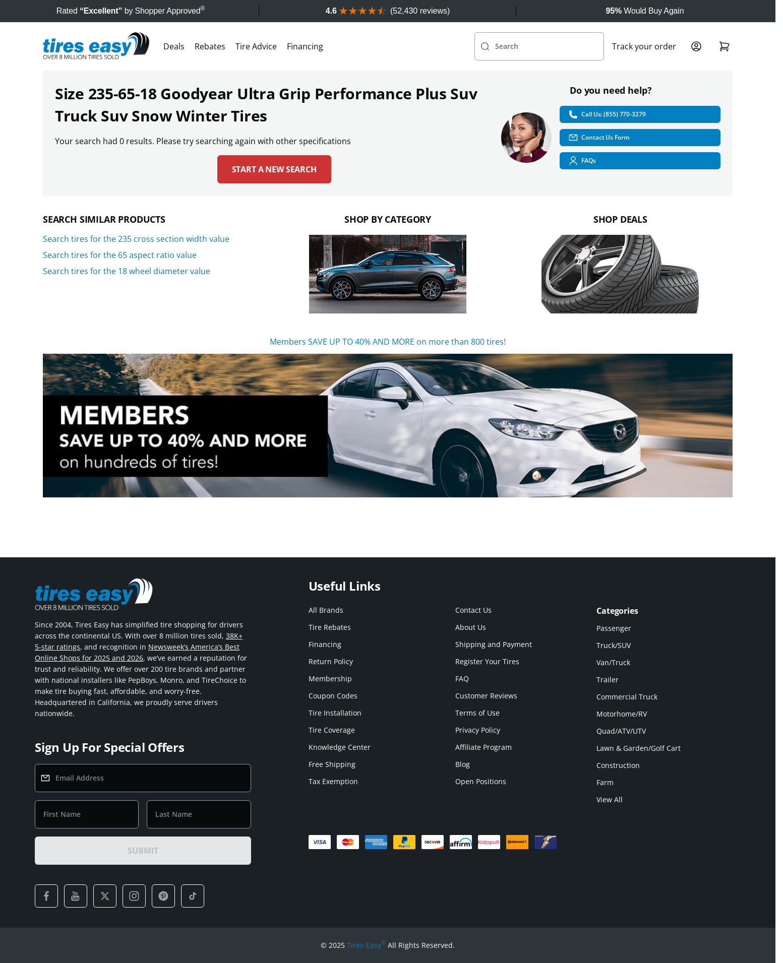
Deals (174, 46)
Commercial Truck (626, 696)
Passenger (613, 628)
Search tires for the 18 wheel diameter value (126, 271)
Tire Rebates (330, 627)
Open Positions (480, 781)
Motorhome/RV (621, 714)
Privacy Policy (477, 730)
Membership (330, 678)
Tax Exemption (333, 781)
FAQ (462, 678)
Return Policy (331, 661)
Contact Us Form (598, 138)
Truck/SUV (613, 645)
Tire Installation (335, 713)
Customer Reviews (486, 695)
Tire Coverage (332, 730)
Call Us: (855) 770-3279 (606, 114)
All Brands (326, 610)
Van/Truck (613, 662)
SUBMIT (143, 850)
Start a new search (274, 169)
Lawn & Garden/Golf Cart (638, 748)
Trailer (607, 679)
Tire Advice (256, 46)
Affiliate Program (483, 747)
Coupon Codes (333, 695)
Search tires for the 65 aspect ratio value (120, 255)
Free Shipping (332, 764)
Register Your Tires (487, 661)
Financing (305, 46)
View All (609, 799)
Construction (618, 765)
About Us (470, 627)
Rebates (210, 46)
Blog (462, 764)
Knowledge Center (340, 747)
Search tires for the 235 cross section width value (136, 239)
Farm (605, 782)
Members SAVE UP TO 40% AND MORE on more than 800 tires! (388, 342)
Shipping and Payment (493, 644)
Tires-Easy (366, 945)
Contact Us (473, 610)
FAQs (582, 161)
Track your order (644, 46)
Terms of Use (477, 713)
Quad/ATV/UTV (621, 731)
